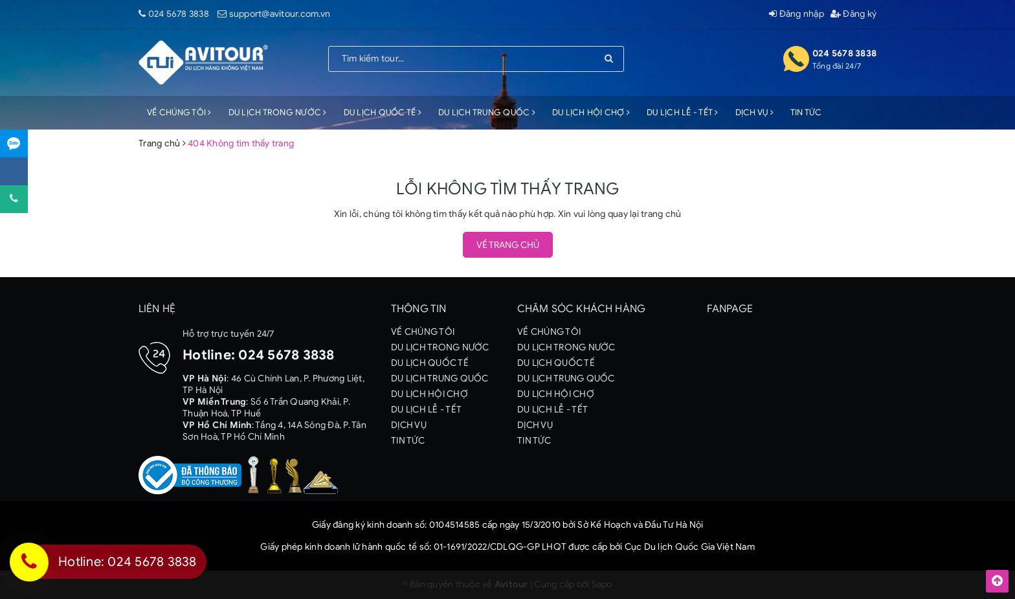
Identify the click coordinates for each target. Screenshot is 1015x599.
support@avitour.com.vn (280, 13)
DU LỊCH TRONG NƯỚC (278, 112)
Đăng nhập (796, 13)
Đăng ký (853, 13)
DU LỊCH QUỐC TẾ (382, 112)
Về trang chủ (507, 245)
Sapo (602, 584)
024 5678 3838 (178, 13)
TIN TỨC (806, 112)
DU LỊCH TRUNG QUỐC (486, 112)
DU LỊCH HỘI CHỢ (591, 112)
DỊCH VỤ (754, 112)
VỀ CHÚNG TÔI (179, 112)
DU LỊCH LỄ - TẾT (683, 112)
